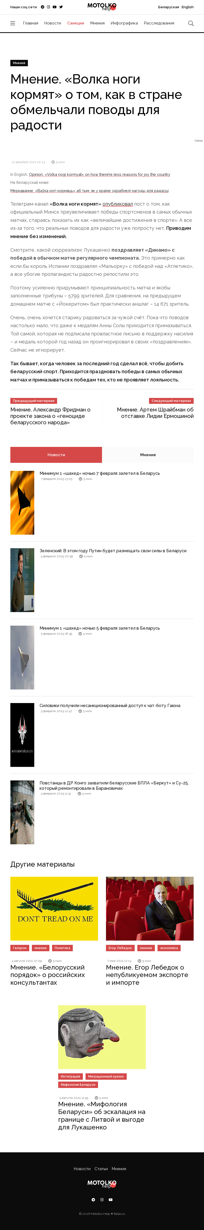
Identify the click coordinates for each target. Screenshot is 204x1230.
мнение (41, 948)
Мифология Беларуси (78, 1085)
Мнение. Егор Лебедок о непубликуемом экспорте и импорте (147, 975)
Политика (62, 948)
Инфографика (124, 23)
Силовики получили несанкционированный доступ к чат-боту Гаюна (110, 705)
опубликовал (118, 204)
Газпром (20, 948)
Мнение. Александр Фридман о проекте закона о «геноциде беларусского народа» (50, 416)
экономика (169, 948)
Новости (52, 23)
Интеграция (70, 1076)
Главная (30, 23)
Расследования (159, 23)
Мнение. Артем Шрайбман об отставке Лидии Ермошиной (155, 412)
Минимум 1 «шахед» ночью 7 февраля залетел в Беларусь (100, 473)
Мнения (97, 23)
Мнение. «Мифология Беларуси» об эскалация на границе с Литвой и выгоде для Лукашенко (101, 1115)
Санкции (75, 23)
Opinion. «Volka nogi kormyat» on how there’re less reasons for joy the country (99, 174)
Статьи (101, 1168)
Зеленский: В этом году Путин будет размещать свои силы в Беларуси (113, 550)
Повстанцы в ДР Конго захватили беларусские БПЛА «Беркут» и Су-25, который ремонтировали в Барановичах (114, 785)
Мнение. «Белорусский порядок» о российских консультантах (47, 975)
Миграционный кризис (106, 1076)
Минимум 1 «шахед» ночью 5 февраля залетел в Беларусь (100, 628)
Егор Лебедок (120, 948)
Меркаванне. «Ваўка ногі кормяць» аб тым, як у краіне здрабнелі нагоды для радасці (89, 190)
